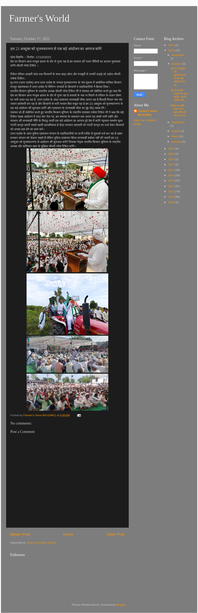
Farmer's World (39, 18)
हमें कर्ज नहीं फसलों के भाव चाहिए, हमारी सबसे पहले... (179, 95)
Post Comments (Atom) (41, 542)
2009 (171, 202)
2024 (171, 45)
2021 (171, 148)
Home (68, 534)
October (176, 63)
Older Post (115, 534)
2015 (171, 170)
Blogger (121, 604)
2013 (171, 180)
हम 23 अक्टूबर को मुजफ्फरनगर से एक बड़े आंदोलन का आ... (178, 77)
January (176, 141)
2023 (171, 50)
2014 (171, 175)
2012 (171, 186)
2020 (171, 153)
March (175, 136)
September (178, 122)
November (177, 55)
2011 (171, 191)
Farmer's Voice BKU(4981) (147, 112)
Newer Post (20, 534)
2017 (171, 164)
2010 (171, 196)
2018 (171, 159)
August (176, 131)
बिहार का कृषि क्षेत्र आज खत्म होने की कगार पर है (178, 110)
